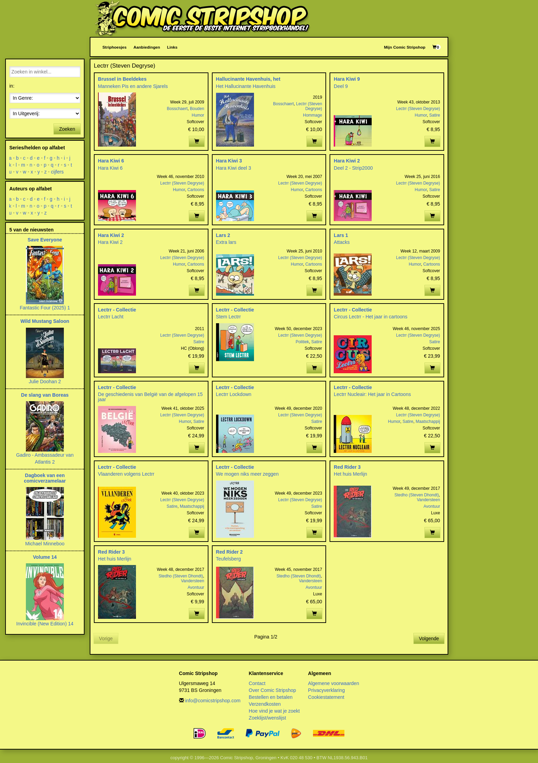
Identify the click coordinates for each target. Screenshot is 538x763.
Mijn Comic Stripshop (404, 47)
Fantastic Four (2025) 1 (45, 307)
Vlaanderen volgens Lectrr (126, 474)
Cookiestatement (326, 697)
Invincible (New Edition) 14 (45, 623)
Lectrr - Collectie (117, 310)
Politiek (302, 341)
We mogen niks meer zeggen (247, 474)
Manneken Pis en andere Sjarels (133, 86)
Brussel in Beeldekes (122, 79)
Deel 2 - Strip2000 (353, 168)
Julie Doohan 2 (45, 381)
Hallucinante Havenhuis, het (248, 79)
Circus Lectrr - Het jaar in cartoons (370, 316)
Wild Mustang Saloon (44, 321)
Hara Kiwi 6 (111, 161)
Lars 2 (223, 235)
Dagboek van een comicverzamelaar (45, 478)
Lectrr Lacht (111, 316)
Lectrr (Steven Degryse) (309, 106)
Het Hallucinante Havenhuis (246, 86)
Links (172, 47)
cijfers (57, 172)
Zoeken (67, 129)
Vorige (106, 638)
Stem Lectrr (228, 316)
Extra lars (226, 242)
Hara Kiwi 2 (347, 161)
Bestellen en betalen (271, 697)
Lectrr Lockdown (234, 394)
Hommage (312, 115)
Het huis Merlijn (350, 474)
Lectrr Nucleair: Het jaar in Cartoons (372, 394)
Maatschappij (427, 421)
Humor (198, 115)
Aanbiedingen (147, 47)
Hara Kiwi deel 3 (233, 168)
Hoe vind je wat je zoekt (274, 711)
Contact (257, 683)
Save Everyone (45, 239)
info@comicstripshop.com (213, 700)
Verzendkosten (265, 704)
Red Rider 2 (229, 552)
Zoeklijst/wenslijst (267, 718)
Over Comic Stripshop (272, 690)
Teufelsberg (228, 559)
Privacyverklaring (326, 690)
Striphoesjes (114, 47)
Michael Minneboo (45, 543)
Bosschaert (177, 108)
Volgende (429, 638)
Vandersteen (428, 499)
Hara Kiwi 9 (347, 79)
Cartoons (195, 189)
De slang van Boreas (45, 395)
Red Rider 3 (347, 467)
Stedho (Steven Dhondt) (416, 495)
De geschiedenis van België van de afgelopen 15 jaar (150, 397)
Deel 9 (341, 86)
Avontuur (431, 506)
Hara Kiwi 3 (229, 161)
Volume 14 (45, 557)
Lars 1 (341, 235)
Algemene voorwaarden (333, 683)
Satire (434, 115)
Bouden (197, 108)
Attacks (342, 242)
